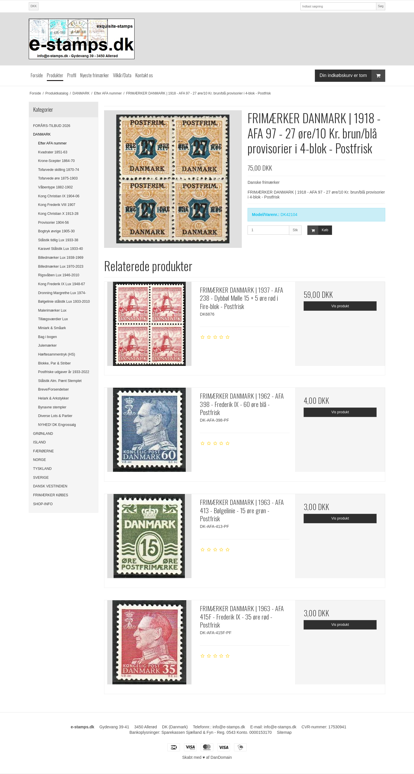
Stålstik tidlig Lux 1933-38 (58, 240)
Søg (380, 6)
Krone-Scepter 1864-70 (56, 161)
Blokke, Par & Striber (54, 363)
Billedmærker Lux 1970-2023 (60, 267)
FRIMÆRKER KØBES (50, 495)
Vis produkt (340, 306)
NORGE (39, 460)
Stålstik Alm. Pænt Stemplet (60, 381)
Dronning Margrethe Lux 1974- (62, 293)
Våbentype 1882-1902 (55, 187)
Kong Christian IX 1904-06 (59, 196)
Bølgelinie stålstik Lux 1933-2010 (64, 302)
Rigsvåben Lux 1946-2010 (58, 275)
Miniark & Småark (52, 328)
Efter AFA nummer (52, 143)
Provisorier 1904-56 (53, 223)
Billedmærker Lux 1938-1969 (60, 258)
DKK (33, 6)
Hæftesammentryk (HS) (56, 354)
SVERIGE (41, 478)
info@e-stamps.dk (228, 727)
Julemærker (47, 345)
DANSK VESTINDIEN (50, 486)
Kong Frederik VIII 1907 (56, 205)
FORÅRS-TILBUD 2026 (51, 126)
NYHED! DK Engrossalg (57, 425)
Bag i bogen (47, 337)
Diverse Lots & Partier (55, 416)
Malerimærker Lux (52, 310)
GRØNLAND (43, 434)
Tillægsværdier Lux (53, 319)
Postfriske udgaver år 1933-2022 (63, 372)
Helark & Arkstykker (53, 398)
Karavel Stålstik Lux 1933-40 (60, 249)
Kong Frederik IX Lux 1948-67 (61, 284)
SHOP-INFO (43, 504)
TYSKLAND (42, 469)
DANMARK (42, 134)
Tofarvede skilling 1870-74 (58, 170)
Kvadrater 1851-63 (52, 152)
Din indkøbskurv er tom (352, 76)
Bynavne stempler (52, 407)
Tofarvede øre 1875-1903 (58, 178)
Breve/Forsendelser (53, 389)
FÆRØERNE (43, 451)
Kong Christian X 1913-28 (58, 214)
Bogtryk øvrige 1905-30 (56, 231)
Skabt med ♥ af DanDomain (207, 757)
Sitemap (284, 732)
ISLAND (39, 442)
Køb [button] (318, 230)
